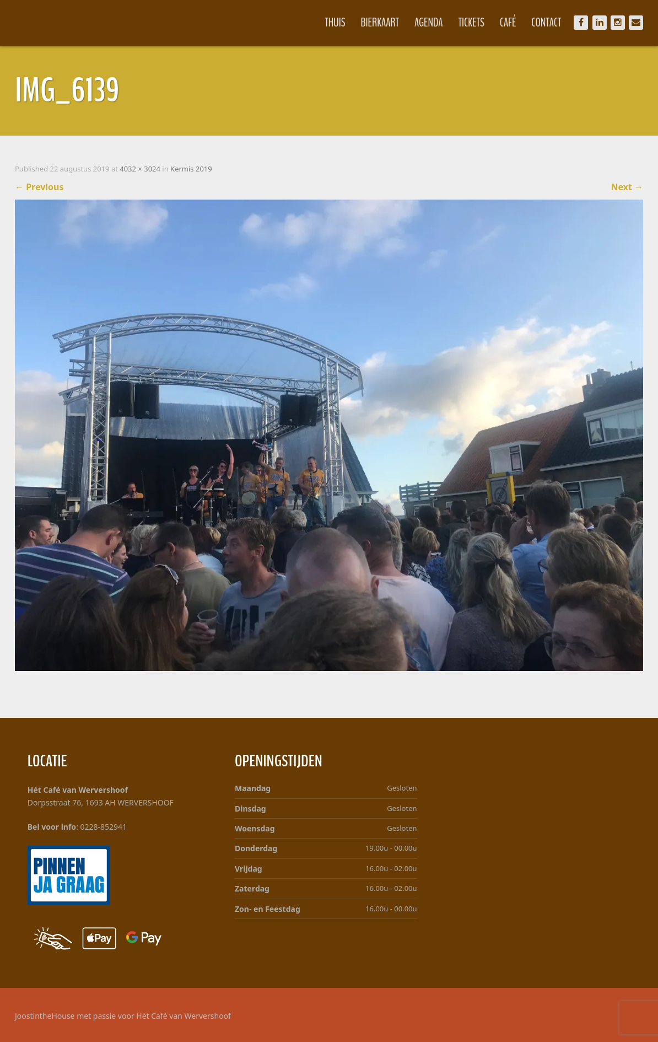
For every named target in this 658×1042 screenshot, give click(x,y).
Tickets (471, 22)
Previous (39, 187)
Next (627, 187)
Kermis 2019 (191, 169)
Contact (546, 22)
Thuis (335, 22)
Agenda (428, 22)
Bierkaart (380, 22)
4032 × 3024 (140, 169)
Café (508, 22)
